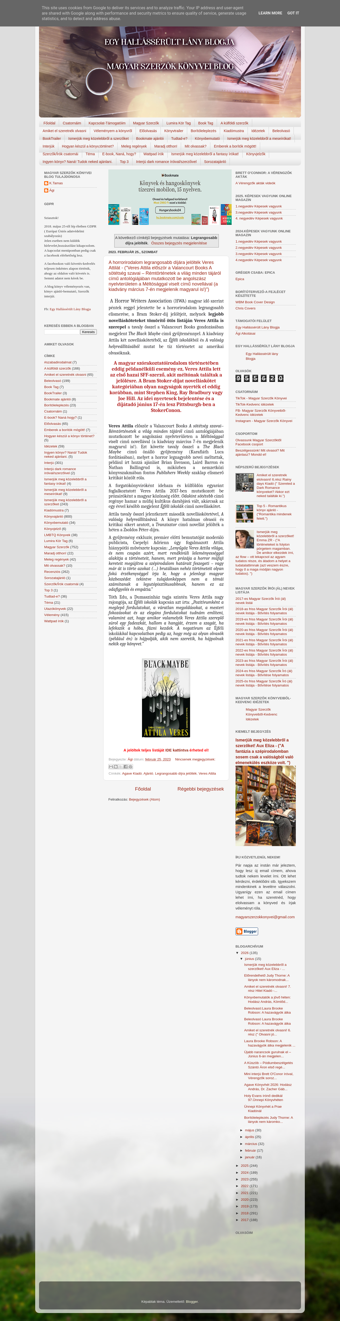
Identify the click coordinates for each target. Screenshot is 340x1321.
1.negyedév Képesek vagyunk (258, 206)
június (250, 959)
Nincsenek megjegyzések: (195, 759)
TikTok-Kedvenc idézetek (254, 404)
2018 (245, 1213)
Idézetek (258, 131)
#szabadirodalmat (58, 362)
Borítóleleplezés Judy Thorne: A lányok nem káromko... (268, 1120)
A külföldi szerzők (234, 123)
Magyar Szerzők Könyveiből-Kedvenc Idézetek (261, 714)
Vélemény (52, 615)
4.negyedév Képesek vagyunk (258, 260)
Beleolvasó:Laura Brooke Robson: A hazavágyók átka (267, 1010)
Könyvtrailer (173, 131)
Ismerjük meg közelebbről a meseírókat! (259, 138)
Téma (90, 154)
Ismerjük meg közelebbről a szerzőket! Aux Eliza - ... (265, 967)
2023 (245, 1179)
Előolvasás (148, 131)
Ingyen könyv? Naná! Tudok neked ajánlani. (77, 162)
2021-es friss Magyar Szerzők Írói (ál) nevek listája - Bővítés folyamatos (264, 642)
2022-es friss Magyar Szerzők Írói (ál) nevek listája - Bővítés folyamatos (264, 652)
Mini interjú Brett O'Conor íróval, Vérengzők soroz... (269, 1076)
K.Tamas (56, 183)
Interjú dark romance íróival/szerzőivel (166, 162)
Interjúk (48, 146)
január (250, 1157)
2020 (245, 1199)
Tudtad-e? (179, 138)
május (250, 1130)
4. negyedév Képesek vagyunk (259, 218)
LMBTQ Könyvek (57, 535)
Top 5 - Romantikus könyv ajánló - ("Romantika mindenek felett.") (274, 512)
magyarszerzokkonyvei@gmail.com (265, 917)
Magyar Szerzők (146, 123)
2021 (245, 1193)
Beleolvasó (281, 131)
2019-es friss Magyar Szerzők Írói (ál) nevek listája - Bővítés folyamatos (264, 621)
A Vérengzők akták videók (255, 183)
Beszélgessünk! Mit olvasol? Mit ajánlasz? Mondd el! (260, 452)
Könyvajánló (53, 516)
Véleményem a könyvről (113, 131)
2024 (245, 1173)
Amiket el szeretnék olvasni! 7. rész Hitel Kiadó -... (267, 989)
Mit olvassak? (195, 146)
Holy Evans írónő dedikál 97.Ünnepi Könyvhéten (263, 1098)
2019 (245, 1206)
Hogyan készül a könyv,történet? (88, 146)
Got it (293, 13)
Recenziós (52, 572)
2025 (245, 1166)
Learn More (270, 13)
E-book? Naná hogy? (60, 417)
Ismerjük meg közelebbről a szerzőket (98, 138)
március (251, 1144)
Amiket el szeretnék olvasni (64, 131)
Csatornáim (72, 123)
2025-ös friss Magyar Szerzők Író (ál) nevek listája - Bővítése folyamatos (263, 683)
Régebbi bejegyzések (200, 789)
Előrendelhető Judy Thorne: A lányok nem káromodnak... (267, 977)
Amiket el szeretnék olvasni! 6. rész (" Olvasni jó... (267, 1032)
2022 (245, 1186)
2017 (245, 1220)
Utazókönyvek (55, 609)
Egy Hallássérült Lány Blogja (70, 309)
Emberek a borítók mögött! (235, 146)
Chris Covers (245, 308)
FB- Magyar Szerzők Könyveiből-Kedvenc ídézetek (260, 413)
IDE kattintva (176, 750)
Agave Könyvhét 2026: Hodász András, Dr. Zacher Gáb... (268, 1087)
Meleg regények (134, 146)
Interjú (49, 463)
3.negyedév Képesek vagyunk (258, 212)
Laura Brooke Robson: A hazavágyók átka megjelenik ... (270, 1043)
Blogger (192, 1302)
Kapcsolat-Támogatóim (107, 123)
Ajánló (148, 773)
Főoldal (49, 123)
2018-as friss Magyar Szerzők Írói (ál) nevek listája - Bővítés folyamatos (264, 611)
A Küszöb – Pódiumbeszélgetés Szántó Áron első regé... (268, 1065)
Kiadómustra (234, 131)
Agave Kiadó (132, 773)
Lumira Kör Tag (178, 123)
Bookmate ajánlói (150, 138)
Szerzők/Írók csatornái (60, 154)
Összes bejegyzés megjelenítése (179, 243)
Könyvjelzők (256, 154)
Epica (239, 279)
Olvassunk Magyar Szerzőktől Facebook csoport (258, 442)
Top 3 (124, 162)
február (251, 1150)
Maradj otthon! (165, 146)
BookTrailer (52, 138)
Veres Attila (207, 773)
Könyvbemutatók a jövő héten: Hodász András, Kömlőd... (267, 999)
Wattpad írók (154, 154)
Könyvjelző (52, 529)
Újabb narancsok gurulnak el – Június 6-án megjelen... (267, 1054)
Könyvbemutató (207, 138)
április (250, 1137)
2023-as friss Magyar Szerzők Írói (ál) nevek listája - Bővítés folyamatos (264, 663)
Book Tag (205, 123)
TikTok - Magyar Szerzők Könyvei (261, 398)
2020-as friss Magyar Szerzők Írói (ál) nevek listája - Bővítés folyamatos (264, 632)
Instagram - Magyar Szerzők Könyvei (263, 421)
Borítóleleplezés (203, 131)
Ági (51, 190)
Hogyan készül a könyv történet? (69, 436)
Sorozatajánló (215, 162)
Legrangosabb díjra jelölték (176, 773)
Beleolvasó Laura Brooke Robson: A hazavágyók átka (267, 1021)
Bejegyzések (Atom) (144, 799)
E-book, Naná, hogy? (119, 154)
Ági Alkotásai (245, 333)
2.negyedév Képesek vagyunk (258, 248)
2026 (245, 953)
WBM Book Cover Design (255, 302)
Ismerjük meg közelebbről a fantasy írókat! (205, 154)
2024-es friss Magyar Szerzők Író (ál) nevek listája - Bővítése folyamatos (263, 673)
